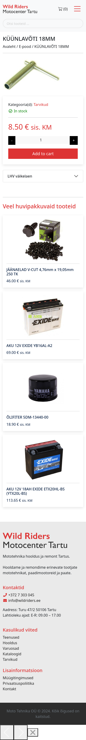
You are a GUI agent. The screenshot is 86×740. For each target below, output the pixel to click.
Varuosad (11, 648)
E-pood (25, 46)
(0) (63, 9)
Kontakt (9, 688)
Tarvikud (40, 104)
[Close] (33, 732)
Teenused (11, 637)
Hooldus (10, 642)
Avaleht (9, 46)
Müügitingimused (18, 677)
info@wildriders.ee (22, 600)
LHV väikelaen (20, 176)
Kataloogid (12, 653)
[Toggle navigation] (77, 9)
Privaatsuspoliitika (18, 683)
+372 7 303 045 (18, 594)
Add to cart (43, 153)
